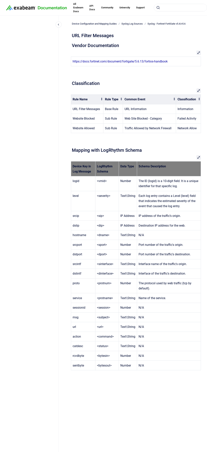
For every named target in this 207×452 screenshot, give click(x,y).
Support (140, 7)
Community (107, 7)
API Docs (92, 7)
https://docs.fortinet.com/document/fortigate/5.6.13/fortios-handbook (120, 61)
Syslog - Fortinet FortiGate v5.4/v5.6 (167, 23)
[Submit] (158, 8)
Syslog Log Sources (132, 23)
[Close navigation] (59, 25)
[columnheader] (87, 99)
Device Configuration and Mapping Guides (94, 23)
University (124, 7)
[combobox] (180, 7)
